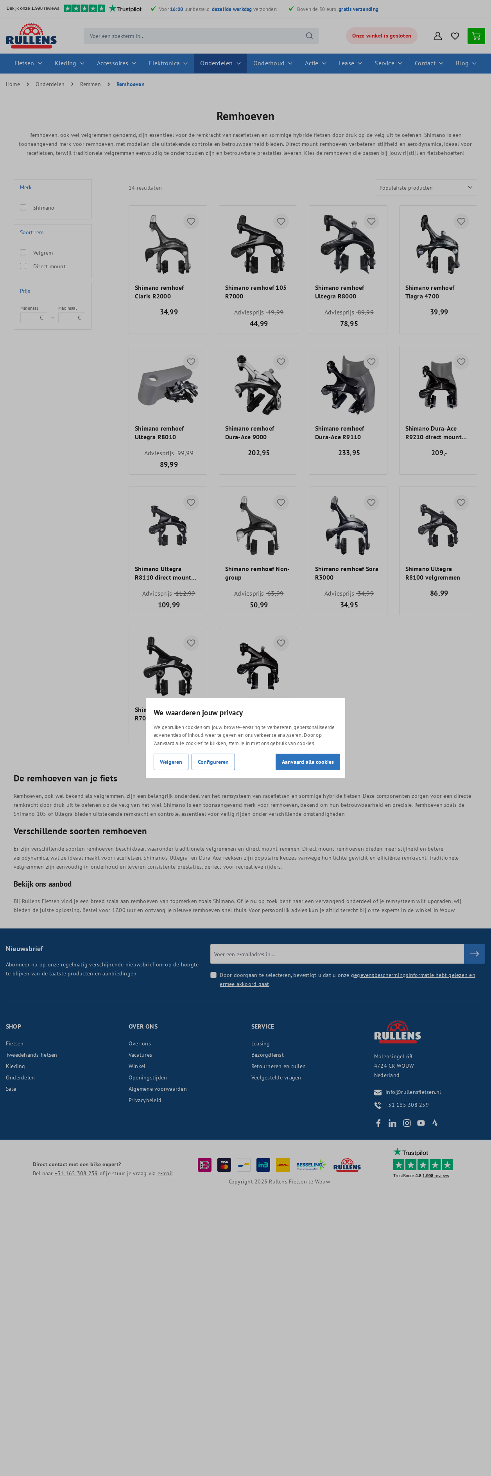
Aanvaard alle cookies (308, 761)
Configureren (213, 761)
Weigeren (171, 761)
